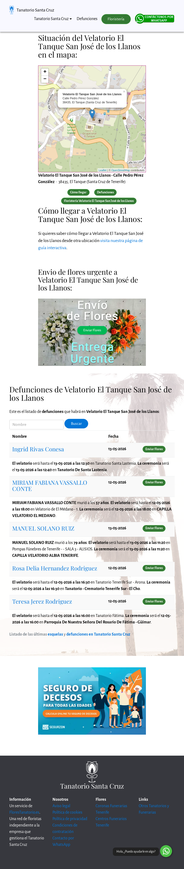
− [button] (44, 79)
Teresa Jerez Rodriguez (42, 601)
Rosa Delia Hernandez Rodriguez (54, 568)
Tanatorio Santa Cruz (35, 10)
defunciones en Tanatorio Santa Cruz (98, 634)
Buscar (76, 423)
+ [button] (44, 72)
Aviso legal (61, 806)
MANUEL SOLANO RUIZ (43, 528)
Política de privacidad (69, 819)
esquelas (55, 634)
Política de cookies (67, 812)
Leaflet (103, 170)
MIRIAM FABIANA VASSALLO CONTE (49, 485)
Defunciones (87, 19)
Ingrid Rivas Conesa (38, 449)
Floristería (116, 19)
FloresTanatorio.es (24, 812)
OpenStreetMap (120, 170)
